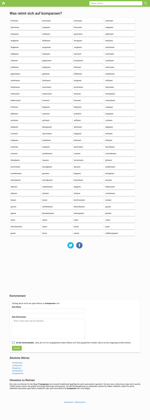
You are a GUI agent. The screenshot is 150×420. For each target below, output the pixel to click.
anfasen (45, 193)
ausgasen (109, 114)
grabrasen (109, 34)
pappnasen (46, 61)
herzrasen (78, 27)
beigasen (46, 107)
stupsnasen (47, 94)
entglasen (15, 41)
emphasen (46, 140)
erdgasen (78, 134)
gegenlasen (15, 74)
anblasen (14, 127)
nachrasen (109, 54)
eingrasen (15, 34)
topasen (45, 160)
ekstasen (77, 140)
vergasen (46, 147)
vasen (107, 220)
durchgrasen (47, 180)
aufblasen (15, 67)
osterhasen (15, 80)
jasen (107, 227)
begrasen (78, 107)
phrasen (108, 160)
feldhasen (46, 41)
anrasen (108, 180)
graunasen (78, 34)
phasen (108, 213)
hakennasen (16, 100)
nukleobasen (47, 187)
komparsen (78, 61)
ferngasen (78, 41)
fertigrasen (109, 173)
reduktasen (109, 74)
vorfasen (14, 134)
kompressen (17, 363)
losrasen (77, 100)
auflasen (77, 120)
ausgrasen (46, 47)
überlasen (78, 127)
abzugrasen (47, 127)
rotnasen (45, 100)
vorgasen (109, 107)
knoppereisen (17, 373)
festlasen (109, 41)
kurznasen (46, 21)
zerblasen (46, 54)
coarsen (77, 153)
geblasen (46, 74)
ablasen (14, 193)
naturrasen (109, 67)
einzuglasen (47, 167)
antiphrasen (110, 167)
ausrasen (46, 114)
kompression (17, 371)
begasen (77, 173)
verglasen (46, 27)
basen (76, 227)
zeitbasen (15, 54)
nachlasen (109, 61)
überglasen (15, 160)
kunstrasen (78, 87)
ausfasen (14, 120)
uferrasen (109, 21)
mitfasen (109, 80)
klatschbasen (79, 207)
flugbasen (15, 47)
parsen (13, 207)
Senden (17, 348)
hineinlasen (78, 180)
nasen (44, 220)
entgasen (14, 140)
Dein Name (16, 307)
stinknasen (15, 94)
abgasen (77, 187)
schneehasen (110, 153)
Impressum (68, 402)
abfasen (14, 187)
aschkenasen (16, 173)
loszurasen (46, 87)
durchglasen (16, 180)
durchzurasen (79, 200)
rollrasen (14, 61)
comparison (17, 365)
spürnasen (109, 87)
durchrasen (78, 147)
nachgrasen (110, 94)
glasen (13, 213)
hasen (44, 227)
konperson (16, 368)
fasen (44, 233)
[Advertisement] (75, 273)
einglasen (109, 27)
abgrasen (109, 127)
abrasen (77, 167)
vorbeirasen (110, 193)
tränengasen (79, 213)
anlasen (77, 193)
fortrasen (14, 21)
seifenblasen (47, 207)
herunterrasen (16, 227)
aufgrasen (46, 67)
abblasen (14, 114)
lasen (13, 220)
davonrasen (47, 134)
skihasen (77, 67)
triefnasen (46, 80)
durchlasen (109, 147)
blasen (13, 200)
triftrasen (14, 107)
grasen (108, 207)
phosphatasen (48, 213)
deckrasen (15, 27)
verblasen (46, 34)
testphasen (15, 87)
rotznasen (78, 21)
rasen (76, 220)
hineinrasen (15, 167)
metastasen (110, 100)
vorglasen (78, 47)
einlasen (108, 140)
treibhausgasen (111, 233)
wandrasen (109, 47)
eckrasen (14, 147)
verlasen (14, 153)
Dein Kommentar (19, 317)
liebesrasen (110, 187)
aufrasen (45, 120)
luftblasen (78, 74)
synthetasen (47, 153)
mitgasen (78, 80)
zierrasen (77, 54)
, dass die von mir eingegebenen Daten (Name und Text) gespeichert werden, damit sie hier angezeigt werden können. (73, 343)
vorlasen (108, 120)
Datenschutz (80, 402)
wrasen (108, 200)
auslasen (77, 114)
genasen (45, 173)
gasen (13, 233)
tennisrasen (79, 160)
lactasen (77, 94)
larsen (44, 200)
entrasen (108, 134)
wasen (76, 233)
